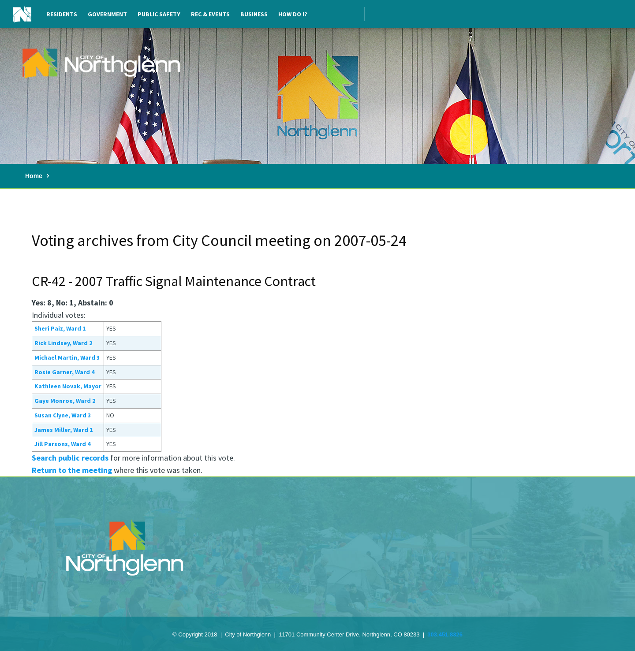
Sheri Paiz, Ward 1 (60, 328)
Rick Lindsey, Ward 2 (63, 343)
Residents (61, 14)
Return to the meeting (72, 470)
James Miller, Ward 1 (63, 430)
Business (254, 14)
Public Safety (159, 14)
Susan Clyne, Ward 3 (62, 415)
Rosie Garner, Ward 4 (64, 372)
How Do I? (292, 14)
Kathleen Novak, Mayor (67, 386)
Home (33, 175)
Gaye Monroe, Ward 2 (64, 401)
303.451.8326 (445, 634)
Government (107, 14)
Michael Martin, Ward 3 (67, 357)
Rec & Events (210, 14)
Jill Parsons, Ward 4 (62, 444)
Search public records (70, 458)
